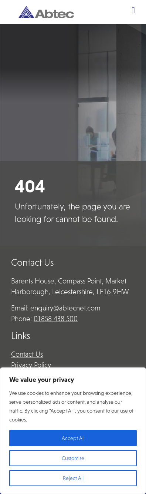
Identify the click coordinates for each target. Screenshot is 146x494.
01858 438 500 (56, 319)
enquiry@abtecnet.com (65, 308)
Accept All (73, 438)
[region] (73, 430)
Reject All (73, 478)
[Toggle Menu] (133, 10)
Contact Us (27, 354)
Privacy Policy (31, 365)
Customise (73, 458)
